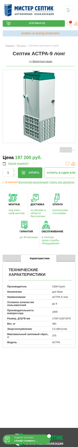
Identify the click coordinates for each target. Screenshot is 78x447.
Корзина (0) (37, 23)
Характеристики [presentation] (40, 258)
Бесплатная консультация (33, 182)
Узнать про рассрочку (61, 182)
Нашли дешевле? (18, 163)
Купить (30, 173)
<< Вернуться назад (40, 61)
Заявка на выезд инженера (40, 33)
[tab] (38, 258)
